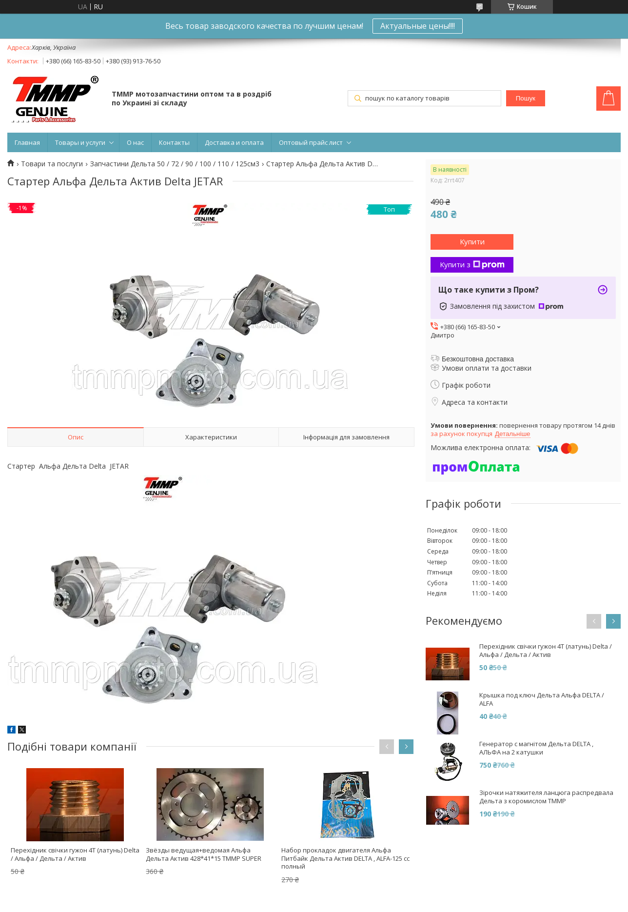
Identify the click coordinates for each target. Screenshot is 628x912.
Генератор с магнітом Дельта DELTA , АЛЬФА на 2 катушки (536, 748)
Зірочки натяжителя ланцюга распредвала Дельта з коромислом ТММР (546, 797)
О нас (135, 142)
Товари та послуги (52, 163)
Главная (27, 142)
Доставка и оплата (234, 142)
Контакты (174, 142)
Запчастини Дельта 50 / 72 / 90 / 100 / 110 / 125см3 (174, 163)
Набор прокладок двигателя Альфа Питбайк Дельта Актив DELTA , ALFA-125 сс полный (345, 858)
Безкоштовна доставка (478, 359)
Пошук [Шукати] (525, 98)
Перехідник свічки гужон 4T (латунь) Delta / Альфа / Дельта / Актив (75, 854)
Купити (472, 241)
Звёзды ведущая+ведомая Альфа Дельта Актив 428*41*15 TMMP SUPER (203, 854)
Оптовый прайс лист (311, 142)
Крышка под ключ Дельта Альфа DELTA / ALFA (541, 699)
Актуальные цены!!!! (417, 25)
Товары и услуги (80, 142)
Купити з (472, 264)
